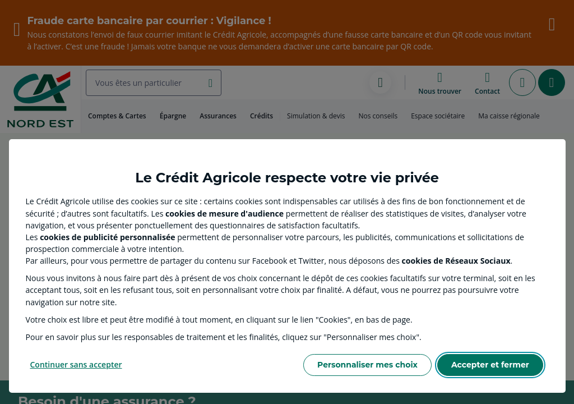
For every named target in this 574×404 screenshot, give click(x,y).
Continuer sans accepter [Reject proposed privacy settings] (76, 364)
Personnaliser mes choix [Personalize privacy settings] (367, 365)
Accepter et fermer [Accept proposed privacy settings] (490, 365)
